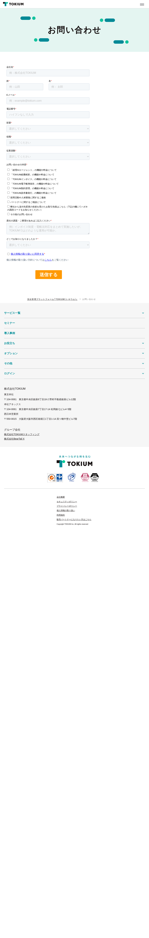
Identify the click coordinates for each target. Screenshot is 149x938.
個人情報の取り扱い (66, 510)
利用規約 (61, 515)
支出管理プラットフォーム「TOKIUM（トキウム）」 (52, 299)
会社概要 (61, 497)
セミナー (9, 323)
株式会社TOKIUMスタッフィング (21, 434)
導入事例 (9, 333)
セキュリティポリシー (67, 501)
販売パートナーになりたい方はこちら (74, 519)
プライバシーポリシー (67, 506)
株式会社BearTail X (14, 438)
